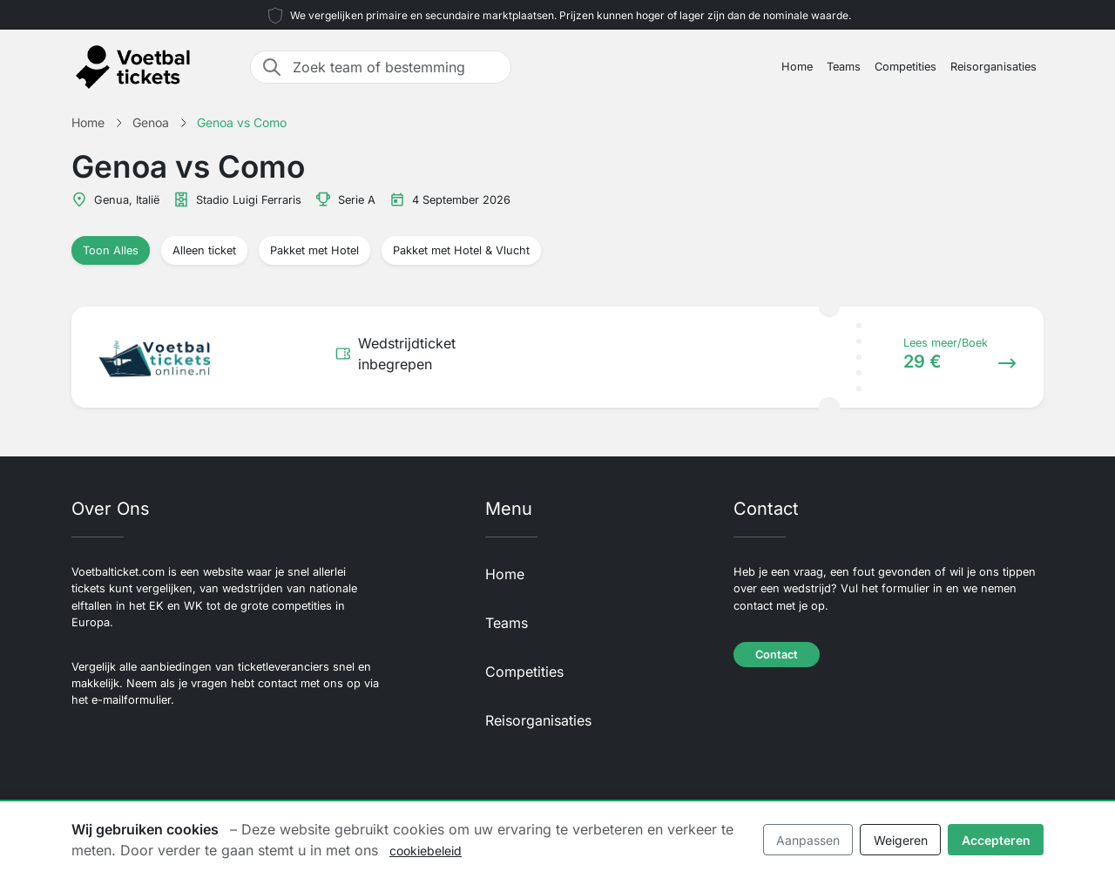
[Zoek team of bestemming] (396, 67)
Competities (905, 66)
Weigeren (901, 840)
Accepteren (996, 840)
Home (797, 66)
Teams (844, 66)
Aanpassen (808, 840)
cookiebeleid (425, 850)
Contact (776, 654)
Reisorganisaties (993, 66)
